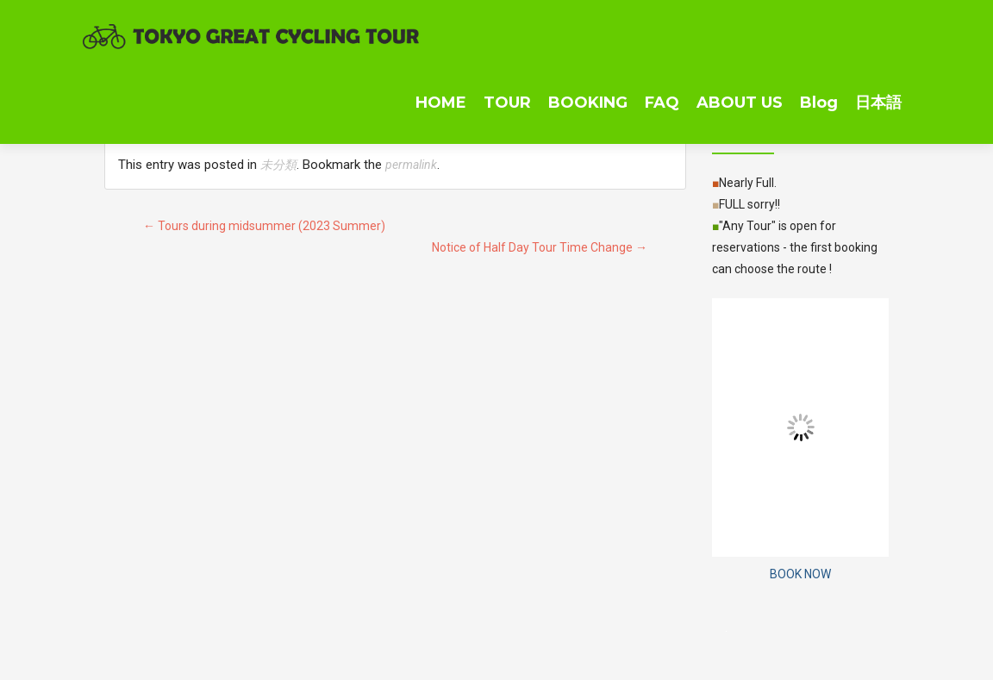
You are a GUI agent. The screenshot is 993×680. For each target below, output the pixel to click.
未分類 (278, 165)
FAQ (662, 102)
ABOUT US (739, 102)
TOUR (507, 102)
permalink (411, 165)
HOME (440, 102)
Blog (819, 102)
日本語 (878, 102)
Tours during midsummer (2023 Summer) (264, 226)
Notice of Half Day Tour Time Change (539, 247)
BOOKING (588, 102)
